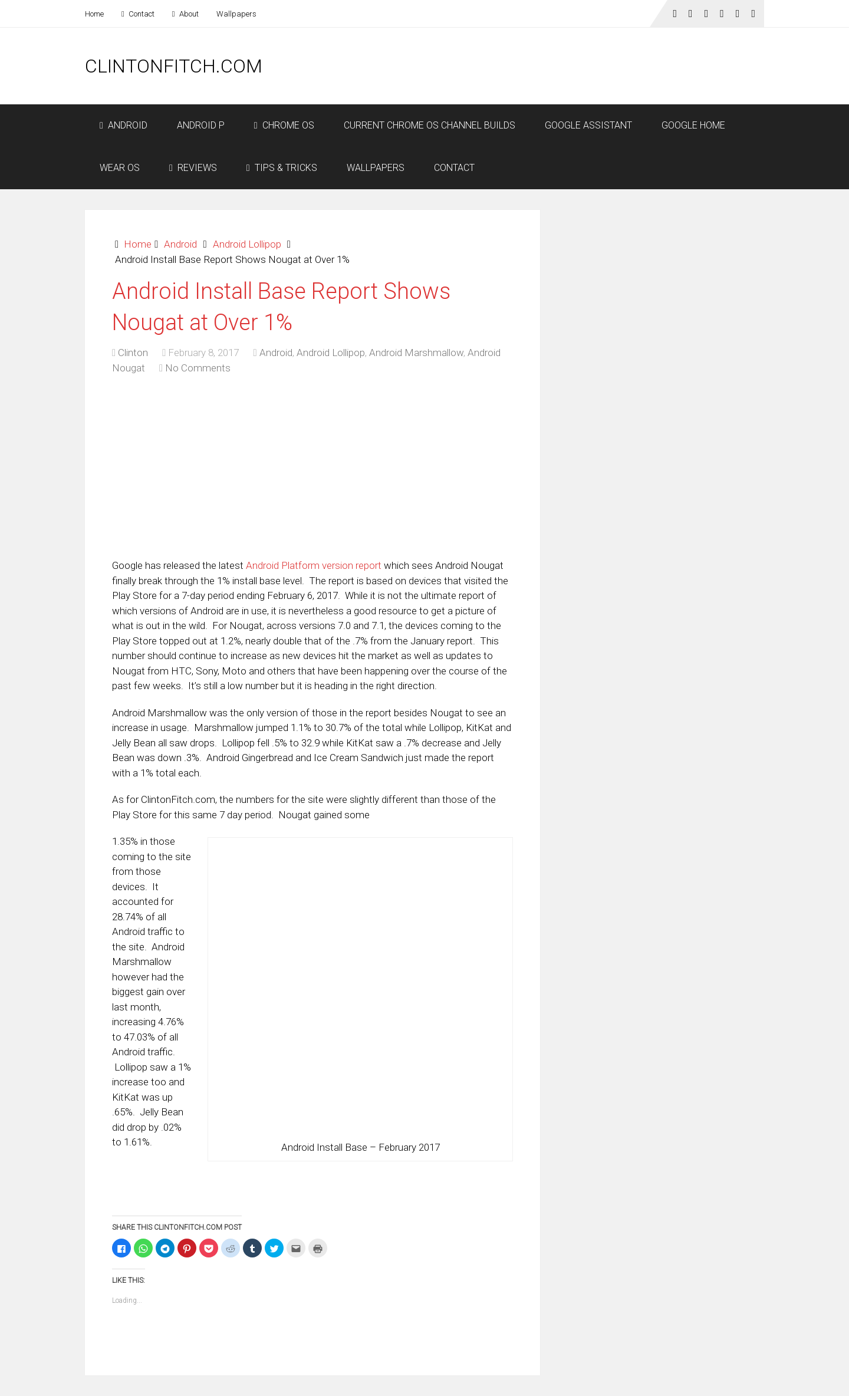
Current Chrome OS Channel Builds (429, 125)
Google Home (693, 125)
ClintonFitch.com (173, 66)
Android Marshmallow (416, 352)
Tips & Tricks (281, 167)
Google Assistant (588, 125)
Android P (201, 125)
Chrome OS (284, 125)
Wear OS (120, 167)
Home (94, 13)
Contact (137, 13)
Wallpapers (236, 13)
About (185, 13)
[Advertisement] (549, 66)
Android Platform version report (313, 565)
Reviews (193, 167)
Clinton (133, 352)
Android (123, 125)
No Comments (198, 368)
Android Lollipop (247, 244)
